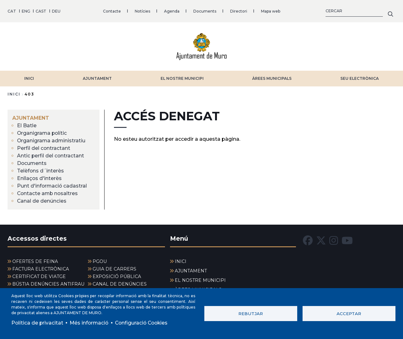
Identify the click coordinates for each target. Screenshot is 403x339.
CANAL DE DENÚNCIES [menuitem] (120, 284)
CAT (12, 10)
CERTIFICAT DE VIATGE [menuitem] (39, 276)
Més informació (90, 322)
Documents (204, 10)
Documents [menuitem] (32, 163)
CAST (41, 10)
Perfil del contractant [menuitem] (44, 147)
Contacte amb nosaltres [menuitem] (48, 193)
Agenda (171, 10)
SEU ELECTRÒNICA (359, 77)
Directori (238, 10)
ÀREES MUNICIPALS (272, 77)
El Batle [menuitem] (27, 125)
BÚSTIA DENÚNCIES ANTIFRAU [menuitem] (48, 284)
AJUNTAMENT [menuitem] (30, 117)
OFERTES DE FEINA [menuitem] (35, 261)
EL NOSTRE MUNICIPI (182, 77)
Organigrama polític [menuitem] (42, 132)
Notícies (142, 10)
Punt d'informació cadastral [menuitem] (52, 185)
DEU (56, 10)
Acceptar (349, 313)
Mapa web (270, 10)
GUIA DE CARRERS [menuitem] (114, 268)
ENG (26, 10)
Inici (14, 93)
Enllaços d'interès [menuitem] (39, 178)
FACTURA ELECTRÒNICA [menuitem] (40, 268)
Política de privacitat (37, 322)
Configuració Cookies (144, 322)
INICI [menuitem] (180, 261)
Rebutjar (250, 313)
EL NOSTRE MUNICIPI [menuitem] (200, 280)
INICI (29, 77)
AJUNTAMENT (97, 77)
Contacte (112, 10)
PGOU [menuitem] (100, 261)
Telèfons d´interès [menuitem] (41, 170)
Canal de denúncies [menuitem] (42, 200)
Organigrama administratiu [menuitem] (51, 140)
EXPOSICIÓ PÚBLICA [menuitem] (117, 276)
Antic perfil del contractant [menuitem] (51, 155)
